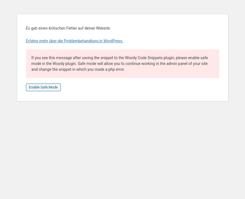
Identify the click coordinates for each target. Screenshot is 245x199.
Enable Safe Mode (43, 87)
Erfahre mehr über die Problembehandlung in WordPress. (74, 41)
